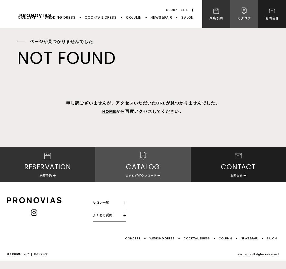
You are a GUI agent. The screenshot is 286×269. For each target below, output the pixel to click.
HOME (109, 111)
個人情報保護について (18, 262)
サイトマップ (40, 262)
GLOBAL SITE (177, 10)
